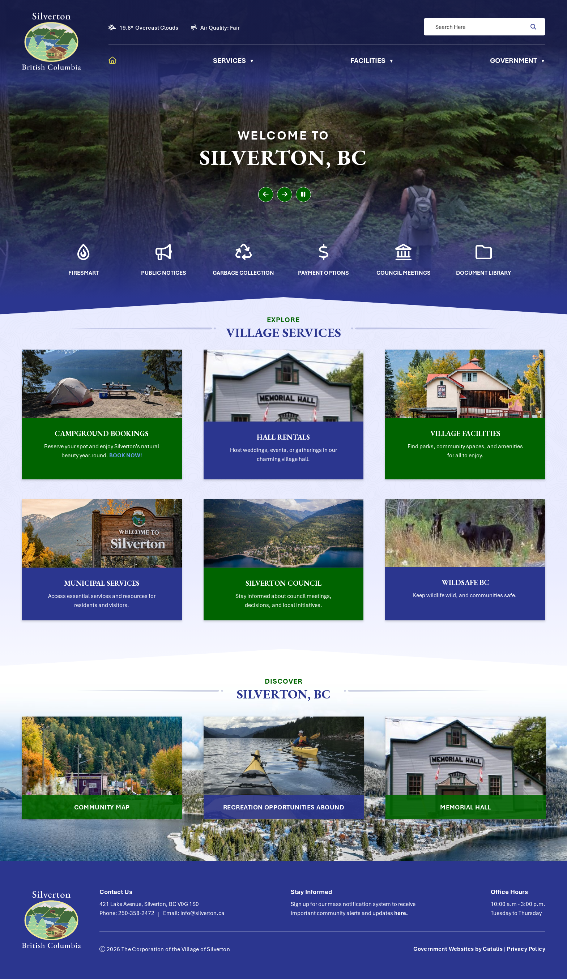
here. (401, 912)
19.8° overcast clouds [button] (148, 27)
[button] (532, 26)
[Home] (112, 60)
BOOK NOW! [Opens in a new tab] (125, 455)
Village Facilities (465, 433)
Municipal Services (102, 583)
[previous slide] (265, 194)
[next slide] (284, 194)
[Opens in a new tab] (83, 255)
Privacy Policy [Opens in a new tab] (526, 948)
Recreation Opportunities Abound (283, 807)
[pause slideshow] (303, 194)
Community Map (102, 807)
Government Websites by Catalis (458, 948)
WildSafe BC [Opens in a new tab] (465, 582)
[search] (481, 27)
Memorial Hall (465, 807)
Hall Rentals (283, 437)
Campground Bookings (102, 433)
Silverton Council (283, 583)
